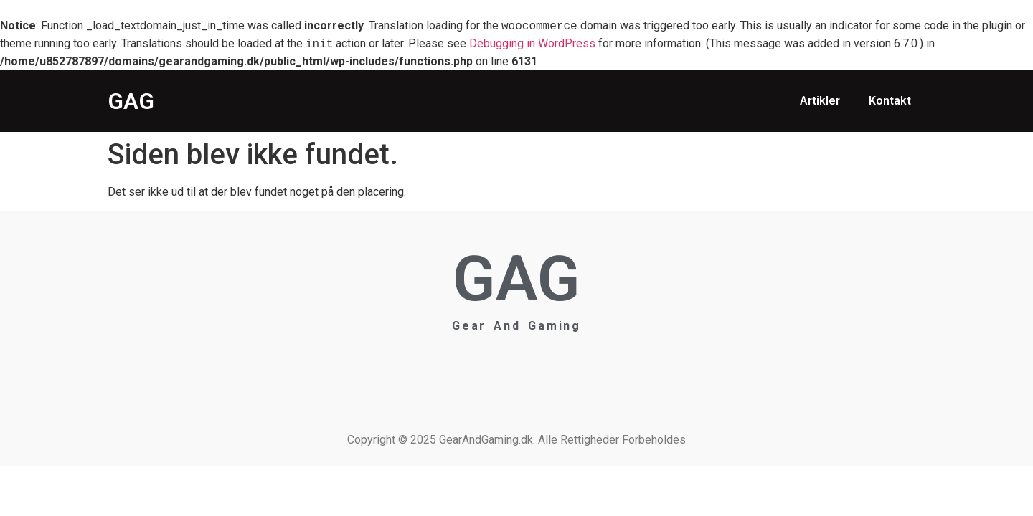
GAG (131, 101)
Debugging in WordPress (532, 44)
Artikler (820, 101)
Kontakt (890, 101)
